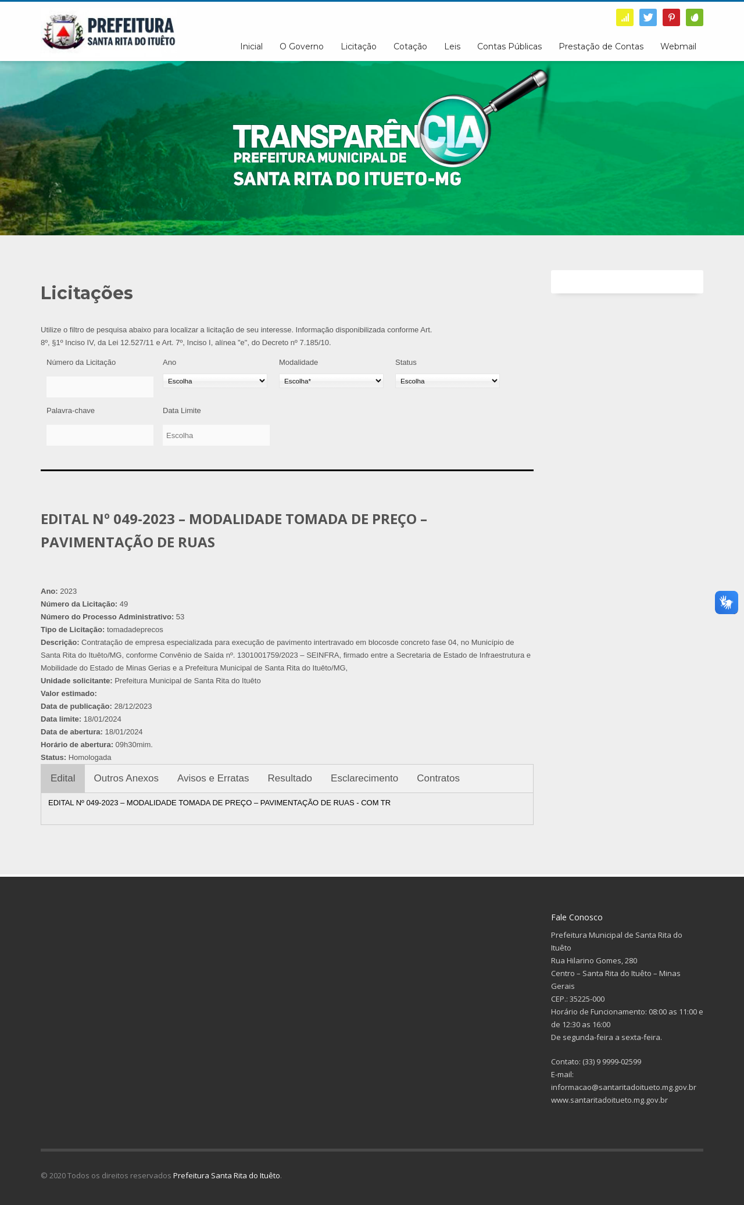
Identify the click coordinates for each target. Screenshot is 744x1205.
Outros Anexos (126, 778)
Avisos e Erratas (213, 778)
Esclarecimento (364, 778)
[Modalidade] (331, 381)
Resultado (290, 778)
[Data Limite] (216, 435)
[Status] (447, 381)
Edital (63, 778)
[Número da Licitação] (99, 386)
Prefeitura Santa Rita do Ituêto (226, 1175)
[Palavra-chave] (99, 435)
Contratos (438, 778)
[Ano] (215, 381)
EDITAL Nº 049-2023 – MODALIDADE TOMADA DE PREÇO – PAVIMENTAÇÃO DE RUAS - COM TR (219, 802)
